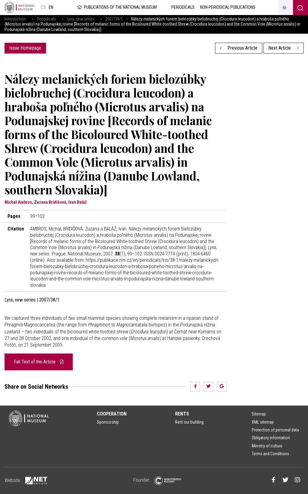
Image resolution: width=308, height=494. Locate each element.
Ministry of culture (267, 445)
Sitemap (259, 414)
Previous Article (239, 48)
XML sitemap (263, 422)
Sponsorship (108, 422)
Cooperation (112, 414)
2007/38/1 (114, 19)
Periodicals (46, 19)
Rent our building (189, 422)
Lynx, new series (80, 19)
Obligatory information (271, 437)
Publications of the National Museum (116, 7)
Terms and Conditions (270, 453)
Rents (182, 414)
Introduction (15, 19)
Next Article (283, 48)
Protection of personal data (275, 430)
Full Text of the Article (38, 362)
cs (43, 7)
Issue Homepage (25, 48)
